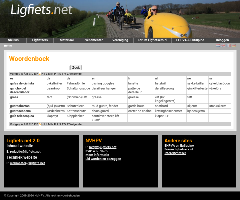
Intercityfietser (175, 153)
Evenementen (93, 40)
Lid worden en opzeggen (103, 159)
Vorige (14, 73)
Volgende (75, 73)
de (68, 78)
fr (129, 78)
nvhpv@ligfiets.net (102, 147)
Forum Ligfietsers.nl (152, 40)
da (48, 78)
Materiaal (67, 40)
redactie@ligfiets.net (25, 151)
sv (210, 78)
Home (8, 45)
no (189, 78)
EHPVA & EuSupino (190, 40)
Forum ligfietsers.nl (178, 149)
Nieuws (13, 40)
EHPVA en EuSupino (179, 145)
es (12, 78)
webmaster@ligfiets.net (27, 163)
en (93, 78)
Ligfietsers (40, 40)
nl (156, 78)
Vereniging (120, 40)
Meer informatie (97, 155)
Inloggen (222, 40)
